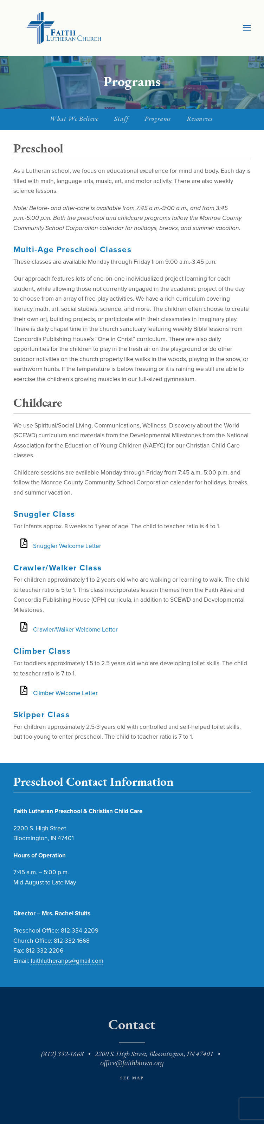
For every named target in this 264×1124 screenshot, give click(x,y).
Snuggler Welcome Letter (67, 546)
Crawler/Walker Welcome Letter (75, 629)
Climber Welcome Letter (65, 693)
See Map (132, 1078)
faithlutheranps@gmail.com (67, 961)
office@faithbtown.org (131, 1063)
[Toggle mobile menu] (247, 28)
